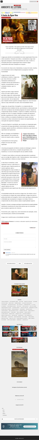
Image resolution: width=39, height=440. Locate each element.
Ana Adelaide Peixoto (12, 304)
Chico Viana (21, 301)
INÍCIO (20, 263)
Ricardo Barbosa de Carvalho (22, 318)
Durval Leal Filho (12, 318)
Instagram (24, 269)
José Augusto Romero (6, 17)
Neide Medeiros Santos (6, 312)
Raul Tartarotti (20, 304)
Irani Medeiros (20, 315)
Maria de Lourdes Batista (6, 315)
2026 (2, 408)
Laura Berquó (22, 309)
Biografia (24, 272)
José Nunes (35, 301)
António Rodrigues (15, 309)
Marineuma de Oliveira (33, 307)
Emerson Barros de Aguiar (6, 307)
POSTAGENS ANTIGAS (29, 263)
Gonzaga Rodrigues (5, 301)
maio (3, 410)
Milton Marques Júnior (14, 301)
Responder (7, 255)
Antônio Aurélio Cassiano (6, 309)
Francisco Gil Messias (28, 301)
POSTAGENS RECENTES (10, 263)
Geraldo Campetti (27, 312)
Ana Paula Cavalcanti (24, 307)
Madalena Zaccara (5, 318)
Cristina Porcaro (29, 309)
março (4, 413)
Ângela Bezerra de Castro (13, 310)
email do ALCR (5, 223)
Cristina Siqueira (5, 310)
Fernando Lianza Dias (23, 310)
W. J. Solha (33, 304)
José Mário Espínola (16, 307)
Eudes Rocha (8, 252)
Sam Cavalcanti (14, 315)
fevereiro (5, 415)
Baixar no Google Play (30, 426)
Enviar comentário (7, 249)
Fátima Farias (13, 312)
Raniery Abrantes (31, 310)
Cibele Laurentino (20, 312)
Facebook (24, 271)
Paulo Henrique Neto (28, 315)
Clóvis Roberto (4, 304)
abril (4, 411)
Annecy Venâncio (31, 318)
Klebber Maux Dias (27, 304)
